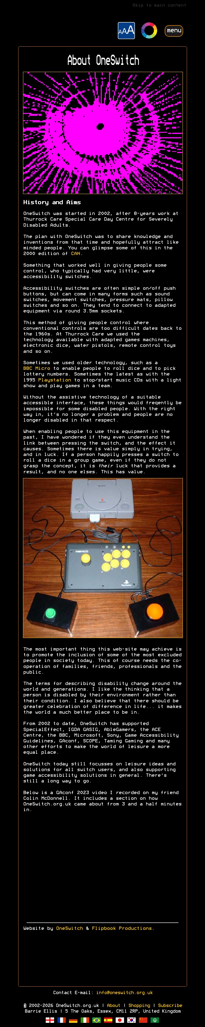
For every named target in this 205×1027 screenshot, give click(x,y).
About (113, 1006)
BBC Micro (36, 369)
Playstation (54, 380)
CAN (75, 254)
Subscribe (170, 1006)
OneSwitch (69, 929)
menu (174, 30)
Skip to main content (159, 5)
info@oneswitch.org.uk (124, 993)
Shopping (139, 1006)
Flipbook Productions (122, 929)
